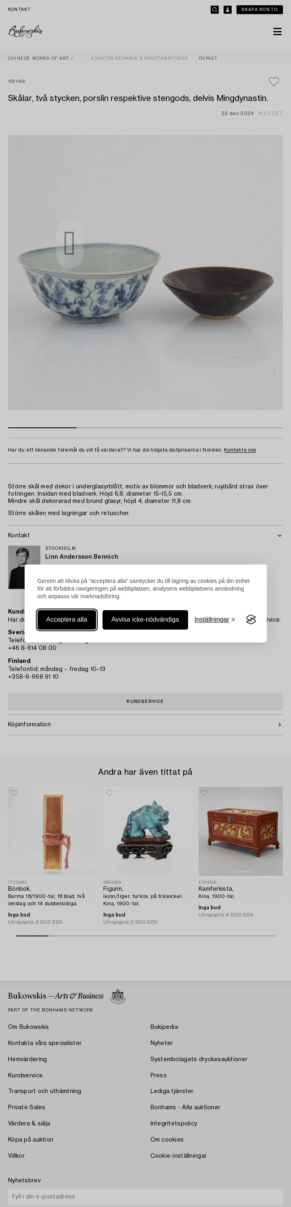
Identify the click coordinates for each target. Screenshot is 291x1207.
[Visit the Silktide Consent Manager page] (251, 619)
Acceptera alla (66, 619)
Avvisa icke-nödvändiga (145, 619)
